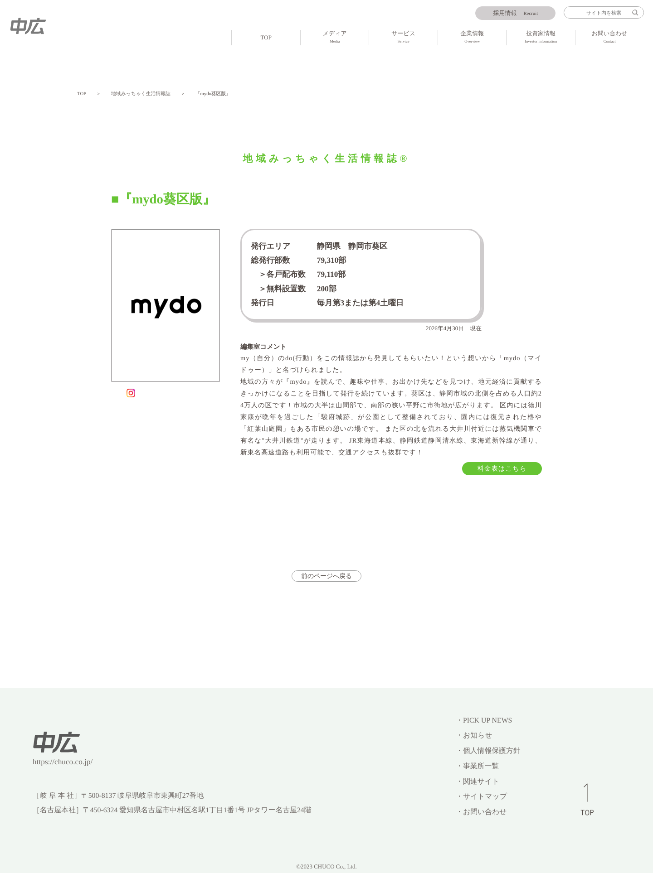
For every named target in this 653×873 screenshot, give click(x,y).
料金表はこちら (502, 469)
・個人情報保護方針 (488, 751)
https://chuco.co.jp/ (63, 761)
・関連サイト (477, 782)
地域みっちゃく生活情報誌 (141, 93)
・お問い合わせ (481, 812)
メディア (335, 37)
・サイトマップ (481, 797)
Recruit (515, 13)
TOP (266, 37)
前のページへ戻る (326, 575)
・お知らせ (474, 735)
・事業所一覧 (477, 766)
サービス (403, 37)
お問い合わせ (609, 37)
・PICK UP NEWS (484, 720)
